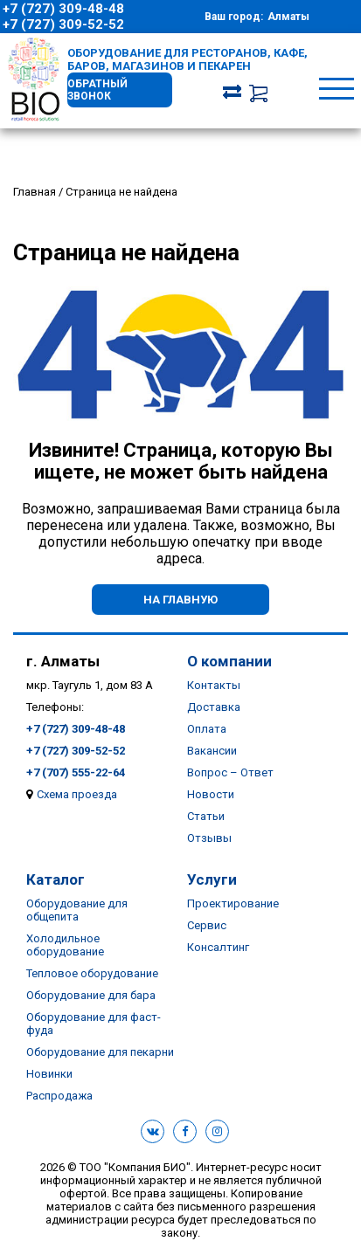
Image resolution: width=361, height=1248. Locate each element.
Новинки (49, 1073)
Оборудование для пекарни (100, 1051)
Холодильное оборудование (65, 945)
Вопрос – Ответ (230, 772)
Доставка (213, 707)
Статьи (206, 816)
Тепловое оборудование (92, 973)
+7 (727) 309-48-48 (63, 9)
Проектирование (233, 903)
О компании (229, 661)
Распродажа (59, 1095)
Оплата (206, 728)
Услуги (212, 879)
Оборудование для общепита (77, 910)
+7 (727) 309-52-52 (63, 24)
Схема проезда (77, 794)
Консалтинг (218, 947)
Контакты (213, 685)
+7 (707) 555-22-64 (75, 772)
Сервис (206, 925)
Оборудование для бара (91, 995)
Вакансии (212, 750)
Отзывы (209, 838)
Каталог (55, 879)
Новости (210, 794)
